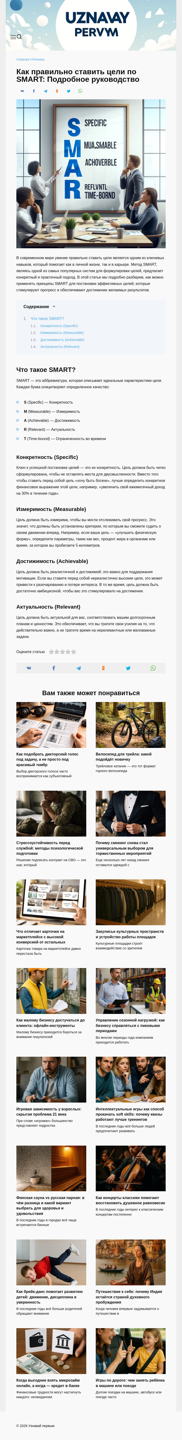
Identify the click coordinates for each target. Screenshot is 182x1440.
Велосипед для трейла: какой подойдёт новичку (123, 756)
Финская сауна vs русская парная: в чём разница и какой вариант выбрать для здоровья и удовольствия (50, 1205)
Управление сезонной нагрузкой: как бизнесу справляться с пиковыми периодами (130, 1025)
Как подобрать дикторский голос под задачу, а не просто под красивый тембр (47, 759)
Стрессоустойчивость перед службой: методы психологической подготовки (49, 848)
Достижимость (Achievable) (62, 340)
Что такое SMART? (47, 319)
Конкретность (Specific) (59, 326)
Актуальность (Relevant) (60, 347)
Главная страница (30, 59)
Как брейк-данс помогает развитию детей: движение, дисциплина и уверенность (49, 1297)
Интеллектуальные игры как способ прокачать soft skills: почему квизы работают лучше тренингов (130, 1114)
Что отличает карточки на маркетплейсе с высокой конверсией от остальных (40, 936)
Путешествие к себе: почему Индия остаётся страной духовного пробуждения (129, 1297)
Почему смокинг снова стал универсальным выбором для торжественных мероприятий (124, 848)
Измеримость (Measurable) (62, 333)
